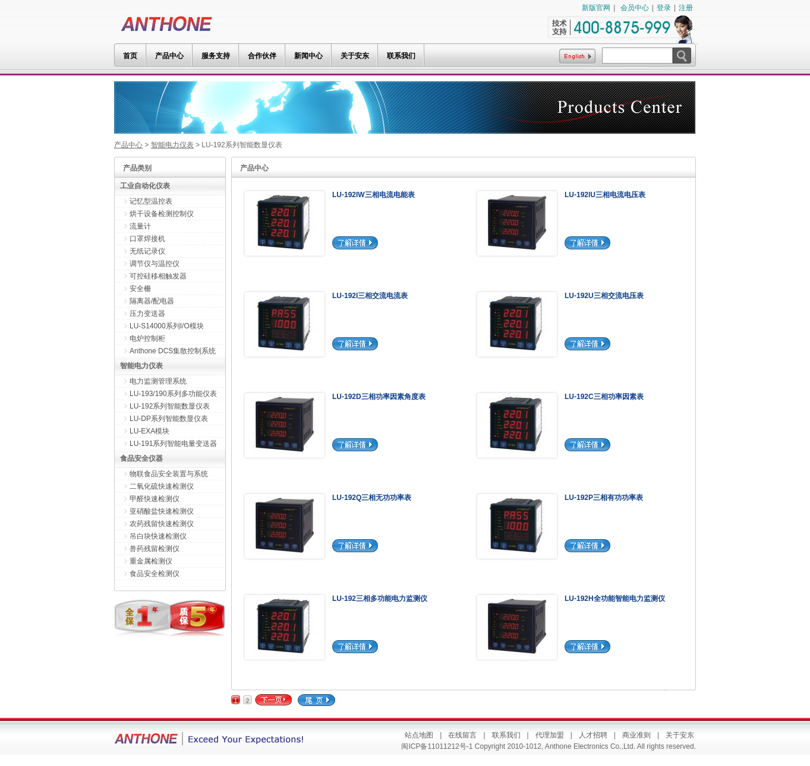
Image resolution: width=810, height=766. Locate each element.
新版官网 (596, 8)
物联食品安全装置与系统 (169, 474)
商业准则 (636, 735)
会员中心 (634, 8)
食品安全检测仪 (154, 573)
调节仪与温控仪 (154, 263)
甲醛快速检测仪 (154, 499)
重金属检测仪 (151, 561)
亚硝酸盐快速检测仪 (162, 511)
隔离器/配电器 (152, 301)
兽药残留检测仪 (154, 549)
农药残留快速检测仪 (162, 524)
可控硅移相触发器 (158, 276)
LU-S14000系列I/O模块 (167, 326)
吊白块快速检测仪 (158, 536)
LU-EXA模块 (149, 431)
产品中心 (128, 145)
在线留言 (462, 735)
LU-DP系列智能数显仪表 (169, 418)
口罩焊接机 (147, 239)
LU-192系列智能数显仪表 (170, 406)
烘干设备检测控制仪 (162, 214)
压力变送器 (147, 313)
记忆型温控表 (151, 201)
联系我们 (506, 735)
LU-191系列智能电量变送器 (173, 443)
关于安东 (680, 735)
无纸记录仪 (147, 251)
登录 (664, 8)
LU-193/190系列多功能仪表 (173, 394)
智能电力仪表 (172, 145)
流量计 (140, 226)
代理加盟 (549, 735)
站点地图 (419, 735)
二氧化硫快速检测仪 (162, 486)
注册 (686, 8)
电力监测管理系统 (158, 381)
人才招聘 (593, 735)
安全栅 (140, 288)
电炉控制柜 (147, 338)
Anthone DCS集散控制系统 (173, 351)
